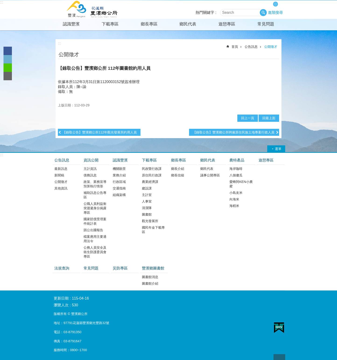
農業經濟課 (150, 182)
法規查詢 (61, 268)
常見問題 (265, 24)
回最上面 (268, 118)
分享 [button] (276, 54)
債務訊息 (90, 175)
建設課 (147, 188)
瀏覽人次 (61, 305)
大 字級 (280, 4)
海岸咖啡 (235, 169)
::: (1, 2)
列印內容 (263, 54)
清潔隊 (147, 208)
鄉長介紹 (177, 169)
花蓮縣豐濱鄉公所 (92, 9)
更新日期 (61, 298)
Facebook (8, 51)
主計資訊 (90, 169)
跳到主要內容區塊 (2, 2)
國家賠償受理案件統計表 (95, 221)
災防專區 (120, 268)
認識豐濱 (71, 24)
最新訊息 (60, 169)
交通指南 (119, 188)
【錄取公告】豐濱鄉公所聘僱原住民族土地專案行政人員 (233, 132)
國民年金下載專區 (153, 230)
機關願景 (119, 169)
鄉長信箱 (177, 175)
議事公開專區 (210, 175)
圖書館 (147, 214)
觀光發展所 (150, 221)
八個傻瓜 (235, 175)
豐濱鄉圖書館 (153, 268)
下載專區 (110, 24)
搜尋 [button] (263, 12)
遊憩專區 (226, 24)
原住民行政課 (151, 175)
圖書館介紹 (150, 283)
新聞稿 (59, 175)
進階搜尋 (275, 12)
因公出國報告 (93, 230)
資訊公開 (91, 160)
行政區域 (119, 182)
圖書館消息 (150, 277)
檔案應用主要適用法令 (95, 239)
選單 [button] (278, 149)
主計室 (147, 195)
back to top (279, 357)
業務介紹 (119, 175)
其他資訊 (60, 188)
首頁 (235, 47)
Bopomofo (270, 54)
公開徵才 (270, 47)
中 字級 (275, 4)
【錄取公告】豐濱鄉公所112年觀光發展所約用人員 (100, 132)
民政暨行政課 (151, 169)
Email (8, 76)
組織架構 (119, 195)
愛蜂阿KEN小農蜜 (241, 184)
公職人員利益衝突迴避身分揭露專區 (95, 208)
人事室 (147, 201)
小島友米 (235, 193)
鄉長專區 (149, 24)
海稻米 (234, 206)
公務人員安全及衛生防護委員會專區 (95, 252)
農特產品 (236, 160)
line (8, 67)
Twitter (8, 59)
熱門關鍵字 (205, 12)
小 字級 (270, 4)
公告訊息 (251, 47)
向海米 (234, 199)
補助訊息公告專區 (95, 195)
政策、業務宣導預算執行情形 (95, 184)
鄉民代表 (187, 24)
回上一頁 (247, 118)
